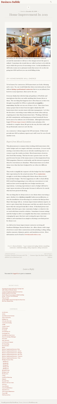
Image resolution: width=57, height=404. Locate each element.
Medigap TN (6, 366)
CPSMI (3, 324)
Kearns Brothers (17, 246)
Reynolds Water (5, 380)
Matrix (3, 347)
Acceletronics (5, 312)
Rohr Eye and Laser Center (8, 382)
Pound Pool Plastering (7, 377)
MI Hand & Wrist (5, 370)
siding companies (32, 248)
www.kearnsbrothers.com (33, 234)
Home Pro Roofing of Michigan (9, 336)
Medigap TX (6, 368)
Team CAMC (5, 393)
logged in (16, 273)
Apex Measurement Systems (8, 315)
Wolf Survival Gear (6, 394)
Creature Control (5, 326)
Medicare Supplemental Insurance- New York (12, 354)
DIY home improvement (18, 122)
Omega (3, 375)
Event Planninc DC (6, 331)
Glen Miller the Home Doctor (8, 335)
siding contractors (42, 248)
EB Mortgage (5, 328)
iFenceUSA (4, 338)
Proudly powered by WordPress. (9, 402)
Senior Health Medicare (7, 387)
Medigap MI (5, 363)
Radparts (4, 379)
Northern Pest (5, 373)
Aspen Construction (6, 317)
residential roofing (22, 248)
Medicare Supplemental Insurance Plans (11, 349)
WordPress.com (33, 402)
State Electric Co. (5, 389)
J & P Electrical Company (7, 342)
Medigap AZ (5, 361)
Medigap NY (5, 365)
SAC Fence (4, 384)
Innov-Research (5, 340)
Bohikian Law (5, 319)
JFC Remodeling (5, 343)
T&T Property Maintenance (8, 391)
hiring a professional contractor (22, 89)
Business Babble (10, 1)
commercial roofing (32, 246)
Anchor (3, 314)
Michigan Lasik (5, 372)
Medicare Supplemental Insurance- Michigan (12, 352)
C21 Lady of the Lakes (7, 321)
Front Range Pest (6, 333)
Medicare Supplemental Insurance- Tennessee (12, 356)
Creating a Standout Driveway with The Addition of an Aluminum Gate (16, 255)
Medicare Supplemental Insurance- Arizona (11, 350)
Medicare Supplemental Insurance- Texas (11, 358)
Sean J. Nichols (5, 386)
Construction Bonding (7, 322)
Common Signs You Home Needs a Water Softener (40, 255)
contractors (41, 174)
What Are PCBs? (5, 298)
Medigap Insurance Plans (7, 359)
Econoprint (4, 329)
